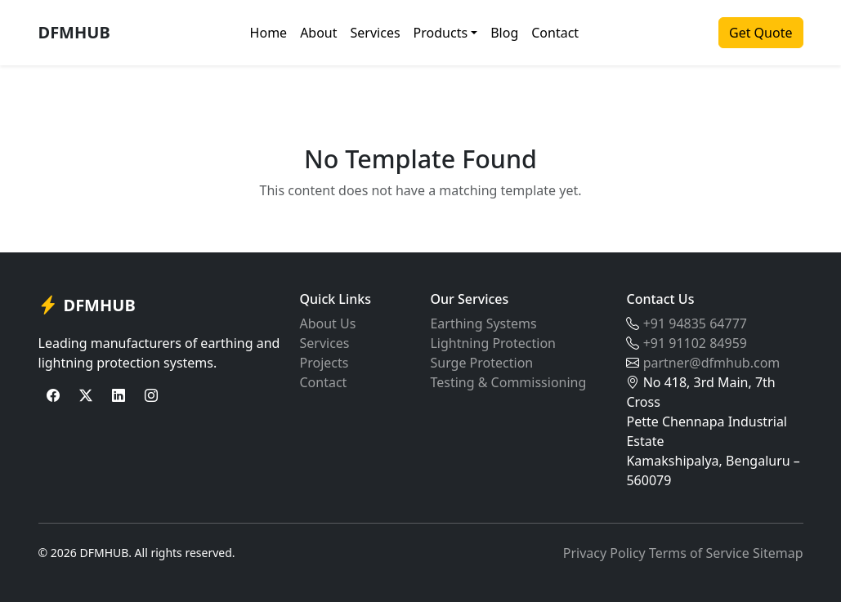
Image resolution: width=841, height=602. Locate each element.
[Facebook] (53, 395)
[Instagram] (151, 395)
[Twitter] (86, 395)
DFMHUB (74, 32)
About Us (327, 323)
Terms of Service (699, 553)
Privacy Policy (604, 553)
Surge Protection (481, 363)
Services (375, 33)
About (318, 33)
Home (269, 33)
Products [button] (441, 33)
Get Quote (760, 33)
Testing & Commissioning (508, 382)
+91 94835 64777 (695, 323)
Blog (504, 33)
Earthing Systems (483, 323)
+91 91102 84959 (695, 343)
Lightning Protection (493, 343)
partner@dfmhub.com (712, 363)
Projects (323, 363)
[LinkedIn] (118, 395)
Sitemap (778, 553)
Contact (555, 33)
